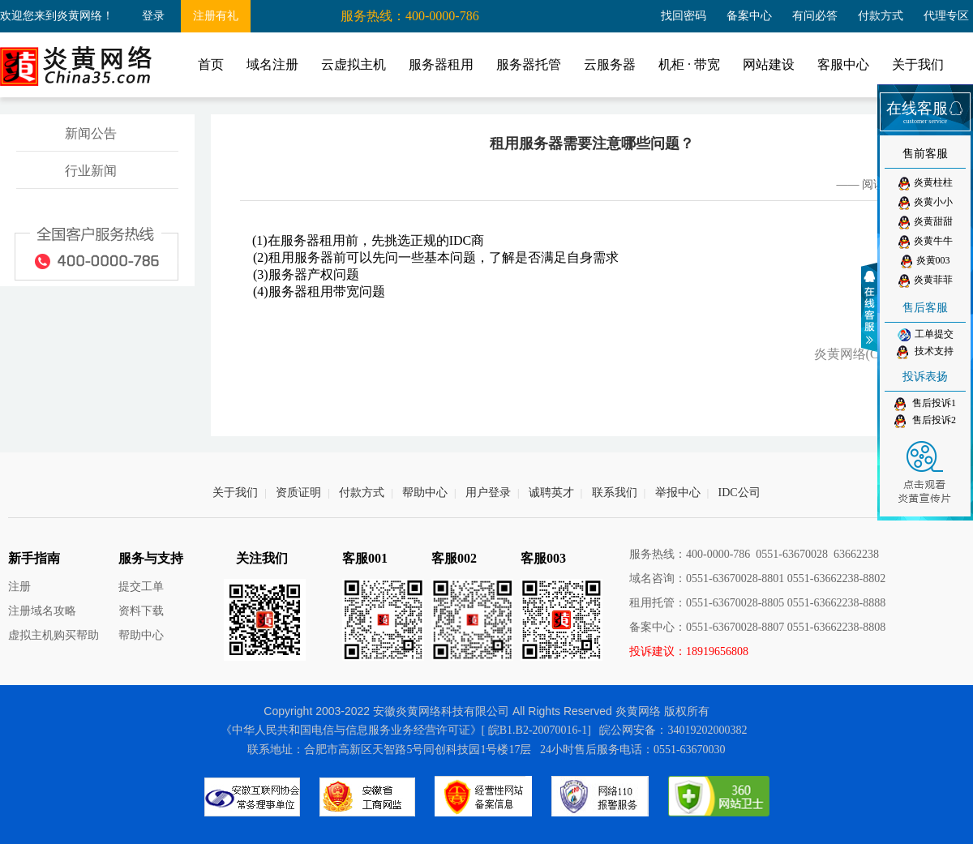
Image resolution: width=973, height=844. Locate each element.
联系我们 (614, 492)
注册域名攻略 (42, 611)
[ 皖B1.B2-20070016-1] (536, 730)
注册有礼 (215, 16)
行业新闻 (91, 171)
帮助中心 (425, 492)
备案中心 (749, 16)
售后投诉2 (925, 421)
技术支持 (925, 352)
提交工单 (141, 587)
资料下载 (141, 611)
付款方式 (880, 16)
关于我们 (235, 492)
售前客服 (925, 154)
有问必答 (815, 16)
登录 (153, 16)
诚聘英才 (551, 492)
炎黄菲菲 (925, 281)
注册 (19, 587)
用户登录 (488, 492)
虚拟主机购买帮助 (53, 635)
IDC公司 (739, 492)
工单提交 (926, 334)
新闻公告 (91, 133)
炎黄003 (925, 261)
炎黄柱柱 (925, 184)
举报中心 (678, 492)
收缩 (872, 307)
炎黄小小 (925, 203)
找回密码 (683, 16)
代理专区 (946, 16)
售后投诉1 (925, 404)
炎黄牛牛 (925, 242)
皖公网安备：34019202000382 (673, 730)
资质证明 (298, 492)
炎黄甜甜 (925, 222)
